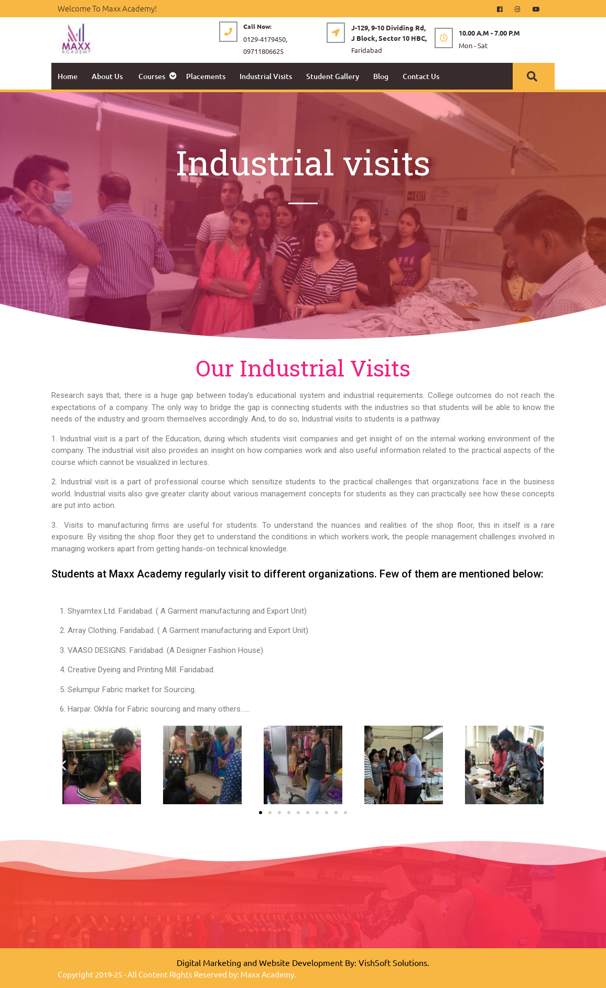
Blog (380, 76)
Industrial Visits (266, 76)
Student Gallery (332, 76)
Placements (205, 76)
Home (68, 76)
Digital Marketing (209, 962)
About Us (107, 76)
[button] (63, 764)
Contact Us (421, 76)
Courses (151, 76)
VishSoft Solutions (393, 962)
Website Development (301, 962)
